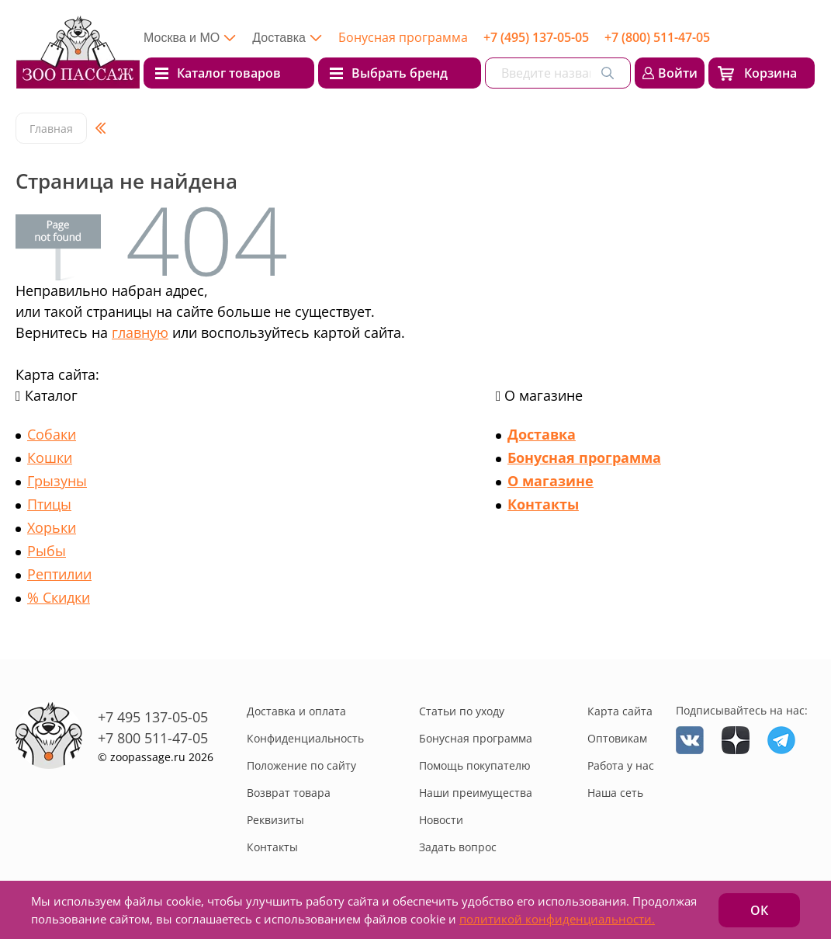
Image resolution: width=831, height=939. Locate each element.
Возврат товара (289, 792)
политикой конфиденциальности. (557, 919)
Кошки (49, 457)
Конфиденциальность (305, 738)
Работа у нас (620, 765)
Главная (51, 128)
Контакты (543, 504)
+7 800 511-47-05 (153, 738)
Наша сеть (615, 792)
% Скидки (58, 597)
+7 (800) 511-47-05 (657, 37)
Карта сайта (620, 711)
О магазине (550, 480)
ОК (759, 910)
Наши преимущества (475, 792)
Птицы (49, 504)
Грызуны (57, 480)
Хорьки (51, 527)
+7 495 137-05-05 (153, 717)
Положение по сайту (301, 765)
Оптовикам (617, 738)
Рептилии (59, 574)
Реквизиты (275, 819)
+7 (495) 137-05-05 (536, 37)
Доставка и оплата (296, 711)
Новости (441, 819)
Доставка (541, 434)
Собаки (51, 434)
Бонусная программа (403, 37)
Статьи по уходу (461, 711)
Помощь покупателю (475, 765)
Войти (678, 73)
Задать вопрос (458, 847)
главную (140, 332)
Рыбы (46, 550)
